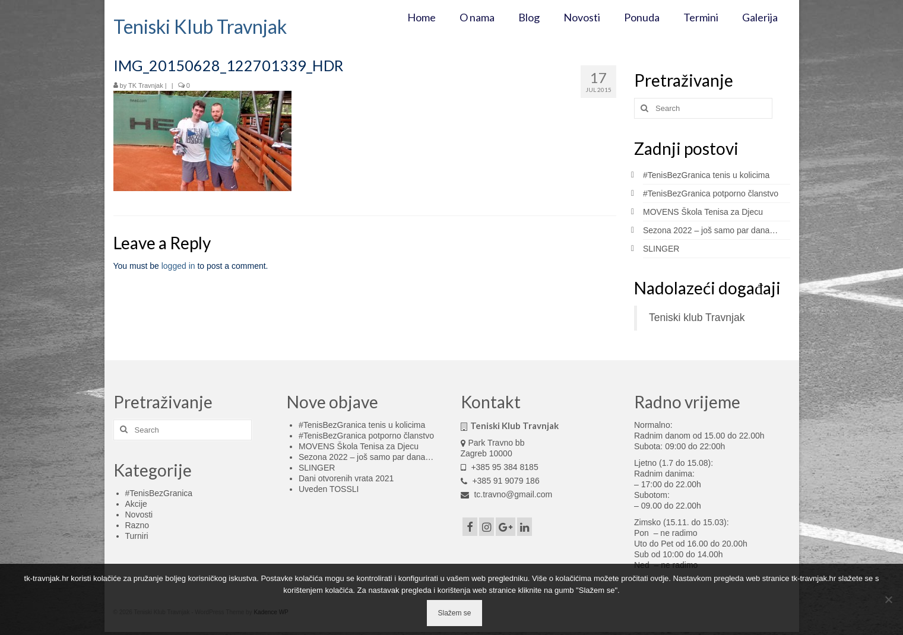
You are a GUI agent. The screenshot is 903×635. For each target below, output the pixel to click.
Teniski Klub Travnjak (200, 26)
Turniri (136, 536)
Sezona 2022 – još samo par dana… (710, 230)
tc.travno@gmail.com (507, 494)
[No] (888, 599)
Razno (137, 525)
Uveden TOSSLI (329, 489)
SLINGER (661, 248)
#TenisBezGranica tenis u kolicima (706, 175)
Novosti (139, 514)
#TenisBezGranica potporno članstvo (710, 193)
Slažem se (454, 613)
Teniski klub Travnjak (696, 317)
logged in (178, 266)
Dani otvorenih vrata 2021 (346, 478)
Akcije (136, 504)
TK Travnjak (145, 85)
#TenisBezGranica (159, 493)
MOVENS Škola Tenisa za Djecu (703, 212)
